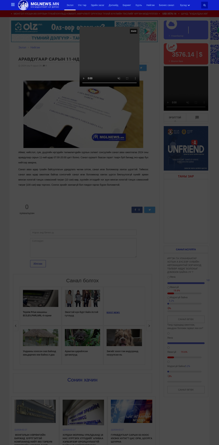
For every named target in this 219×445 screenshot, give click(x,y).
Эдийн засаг (97, 5)
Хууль (139, 5)
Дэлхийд (113, 5)
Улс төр (82, 5)
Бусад (185, 5)
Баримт (127, 5)
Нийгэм (150, 5)
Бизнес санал (166, 5)
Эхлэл (70, 5)
